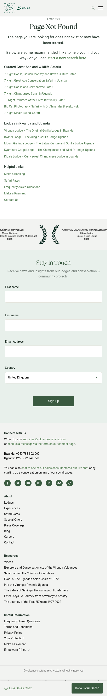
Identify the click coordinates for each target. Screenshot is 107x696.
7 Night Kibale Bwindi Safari (22, 113)
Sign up (53, 401)
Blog (7, 531)
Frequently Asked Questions (22, 187)
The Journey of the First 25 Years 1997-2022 (32, 601)
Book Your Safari (87, 688)
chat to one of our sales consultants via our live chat (54, 468)
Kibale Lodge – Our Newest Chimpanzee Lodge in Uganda (41, 156)
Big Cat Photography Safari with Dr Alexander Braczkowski (41, 106)
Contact (9, 542)
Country (10, 367)
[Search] (93, 8)
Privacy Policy (13, 632)
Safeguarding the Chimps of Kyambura (29, 573)
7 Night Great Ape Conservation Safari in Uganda (35, 80)
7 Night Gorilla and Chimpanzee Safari (28, 87)
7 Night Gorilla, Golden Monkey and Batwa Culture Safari (40, 74)
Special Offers (13, 519)
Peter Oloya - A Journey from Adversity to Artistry (35, 596)
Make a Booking (14, 174)
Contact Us (11, 199)
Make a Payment (15, 193)
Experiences (12, 508)
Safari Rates (12, 180)
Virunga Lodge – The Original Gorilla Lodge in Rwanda (39, 130)
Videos (8, 562)
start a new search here (66, 58)
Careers (9, 536)
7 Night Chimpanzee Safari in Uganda (28, 93)
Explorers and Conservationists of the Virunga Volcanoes (40, 567)
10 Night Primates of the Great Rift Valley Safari (34, 100)
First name (12, 287)
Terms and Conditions (18, 627)
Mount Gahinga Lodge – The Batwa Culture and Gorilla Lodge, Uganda (49, 143)
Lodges (9, 502)
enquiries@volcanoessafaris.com (44, 439)
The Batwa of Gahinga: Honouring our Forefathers (36, 590)
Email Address (14, 341)
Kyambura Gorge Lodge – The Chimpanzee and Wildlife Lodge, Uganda (49, 149)
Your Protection (14, 638)
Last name (12, 315)
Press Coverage (14, 525)
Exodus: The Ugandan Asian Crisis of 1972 (31, 579)
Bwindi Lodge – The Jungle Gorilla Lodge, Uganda (36, 137)
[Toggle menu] (100, 8)
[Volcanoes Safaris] (17, 8)
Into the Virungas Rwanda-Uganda (26, 584)
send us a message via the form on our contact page (41, 444)
